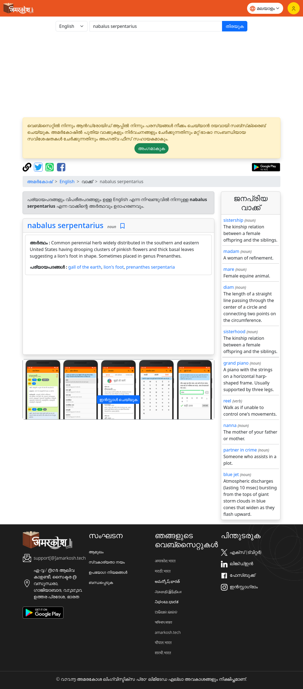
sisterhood (234, 332)
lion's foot (114, 267)
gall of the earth (84, 267)
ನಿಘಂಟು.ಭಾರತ (166, 601)
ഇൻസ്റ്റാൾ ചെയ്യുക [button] (118, 399)
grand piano (236, 363)
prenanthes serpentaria (150, 267)
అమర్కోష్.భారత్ (167, 581)
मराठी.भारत (163, 571)
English (66, 181)
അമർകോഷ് (40, 181)
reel (227, 401)
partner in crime (240, 450)
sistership (233, 220)
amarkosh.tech (168, 632)
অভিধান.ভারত (163, 622)
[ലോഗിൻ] (294, 8)
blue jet (231, 474)
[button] (37, 389)
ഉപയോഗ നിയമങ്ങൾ (108, 572)
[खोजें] (156, 26)
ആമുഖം (96, 551)
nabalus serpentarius (65, 225)
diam (228, 287)
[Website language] (265, 8)
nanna (230, 425)
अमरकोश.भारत (165, 561)
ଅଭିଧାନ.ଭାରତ (166, 612)
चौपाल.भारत (163, 642)
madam (231, 251)
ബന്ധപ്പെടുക (101, 582)
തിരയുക (235, 26)
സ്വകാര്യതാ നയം (107, 562)
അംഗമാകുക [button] (151, 148)
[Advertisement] (151, 74)
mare (228, 269)
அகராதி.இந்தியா (168, 591)
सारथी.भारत (163, 652)
